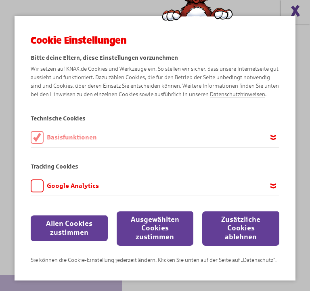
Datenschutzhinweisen (237, 94)
